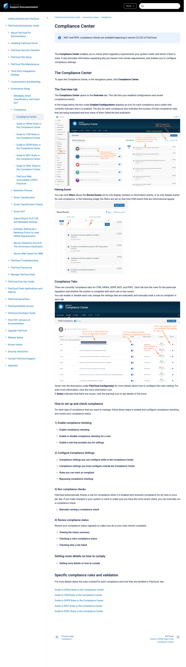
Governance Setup (20, 88)
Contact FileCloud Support (21, 358)
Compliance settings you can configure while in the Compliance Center (96, 459)
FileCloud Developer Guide (21, 313)
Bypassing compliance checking (76, 479)
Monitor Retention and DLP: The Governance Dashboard (28, 245)
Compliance (20, 109)
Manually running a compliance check (79, 509)
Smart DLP (19, 211)
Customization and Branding (25, 81)
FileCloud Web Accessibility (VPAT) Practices (26, 180)
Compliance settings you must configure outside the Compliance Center (97, 466)
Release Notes (15, 337)
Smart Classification (24, 197)
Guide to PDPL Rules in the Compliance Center (28, 167)
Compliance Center (26, 116)
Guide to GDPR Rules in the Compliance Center (28, 146)
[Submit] (142, 6)
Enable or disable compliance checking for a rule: (85, 436)
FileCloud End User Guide (21, 281)
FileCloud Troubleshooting (24, 260)
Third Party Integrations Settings (23, 73)
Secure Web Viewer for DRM (28, 253)
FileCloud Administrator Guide (23, 25)
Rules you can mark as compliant (76, 472)
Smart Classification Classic (28, 204)
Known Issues (15, 344)
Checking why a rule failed (73, 545)
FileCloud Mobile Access (21, 306)
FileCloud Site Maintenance (25, 64)
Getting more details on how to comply (79, 563)
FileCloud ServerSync (19, 299)
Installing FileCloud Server (24, 43)
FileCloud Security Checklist (25, 50)
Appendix (13, 365)
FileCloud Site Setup (21, 57)
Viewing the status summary (74, 532)
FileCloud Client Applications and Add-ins (25, 290)
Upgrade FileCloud (17, 330)
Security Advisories (18, 351)
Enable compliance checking (74, 429)
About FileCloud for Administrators (21, 34)
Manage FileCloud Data (23, 274)
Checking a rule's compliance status (78, 538)
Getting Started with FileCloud (23, 18)
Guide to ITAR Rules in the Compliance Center (28, 136)
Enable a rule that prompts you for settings (81, 442)
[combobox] (159, 6)
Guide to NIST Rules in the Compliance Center (28, 157)
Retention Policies (23, 190)
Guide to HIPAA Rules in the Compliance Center (28, 125)
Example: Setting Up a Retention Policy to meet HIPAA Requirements (26, 232)
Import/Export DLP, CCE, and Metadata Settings (26, 220)
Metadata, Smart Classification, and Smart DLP (27, 99)
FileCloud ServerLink (21, 267)
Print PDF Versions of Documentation (19, 322)
